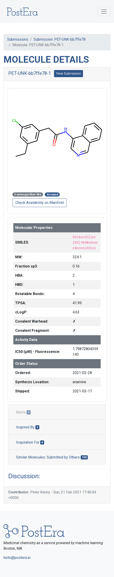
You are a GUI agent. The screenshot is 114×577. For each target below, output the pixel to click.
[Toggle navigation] (103, 11)
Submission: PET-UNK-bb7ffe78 (60, 39)
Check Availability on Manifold (39, 202)
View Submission (68, 73)
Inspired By (27, 427)
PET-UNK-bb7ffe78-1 (29, 73)
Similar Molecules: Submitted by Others (52, 457)
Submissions (17, 39)
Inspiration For (30, 442)
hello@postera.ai (16, 557)
